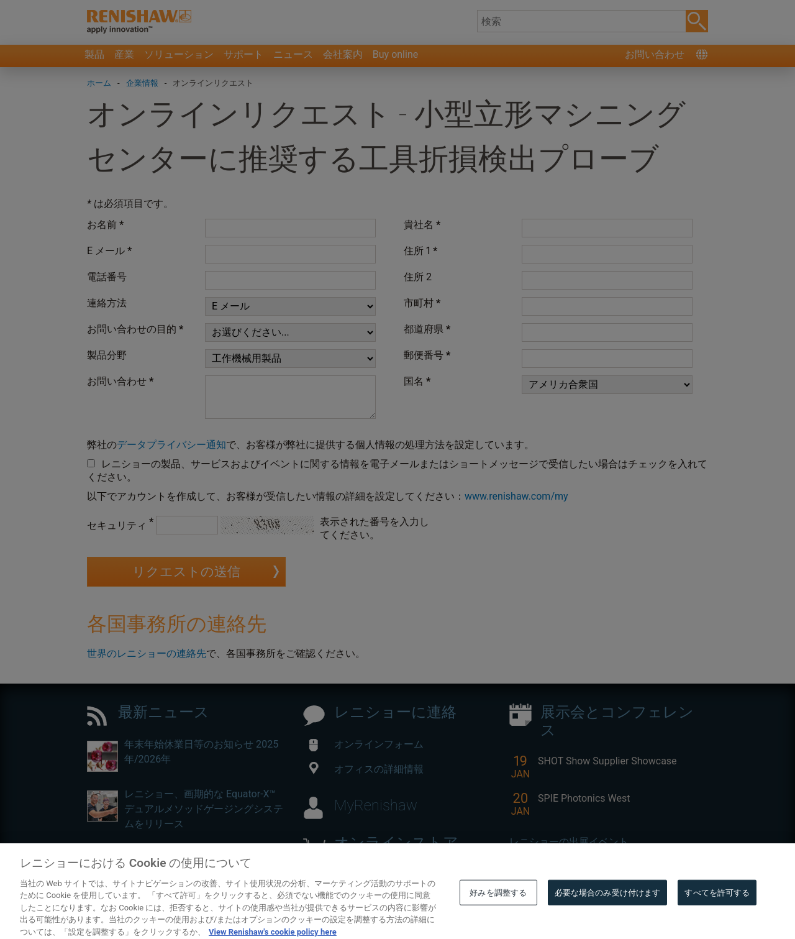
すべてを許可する (717, 916)
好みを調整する (498, 916)
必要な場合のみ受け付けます (608, 916)
